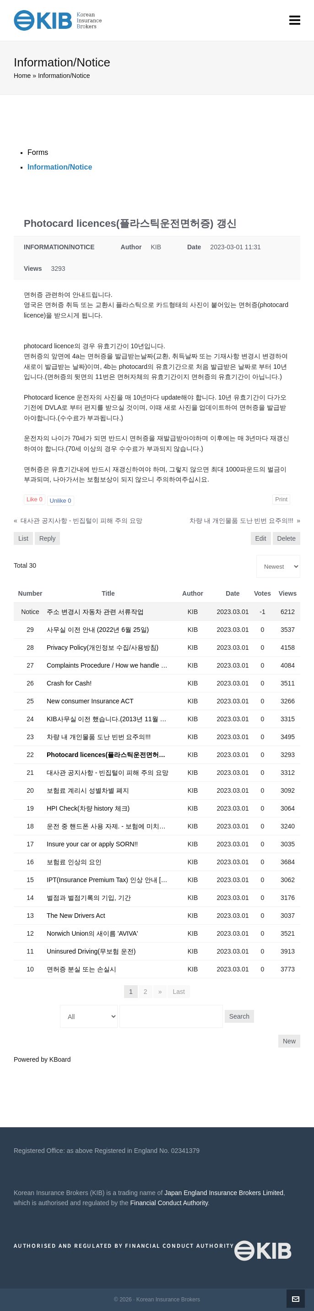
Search (239, 1016)
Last (178, 991)
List (23, 538)
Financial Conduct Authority (169, 1203)
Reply (47, 538)
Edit (260, 538)
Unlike (60, 500)
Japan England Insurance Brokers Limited (223, 1192)
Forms (37, 152)
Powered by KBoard (42, 1059)
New (289, 1041)
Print (281, 499)
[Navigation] (294, 20)
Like (35, 499)
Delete (286, 538)
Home (22, 75)
